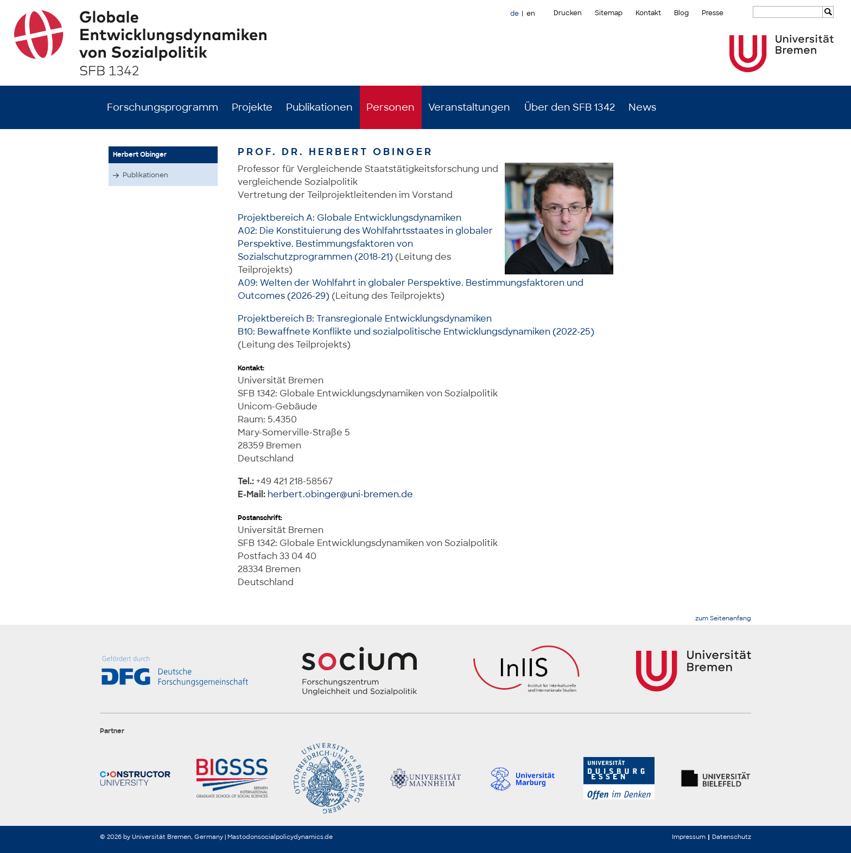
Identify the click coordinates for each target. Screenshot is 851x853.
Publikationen (319, 107)
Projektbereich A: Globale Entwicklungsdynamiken (349, 217)
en (530, 13)
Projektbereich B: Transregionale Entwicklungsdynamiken (365, 318)
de (514, 13)
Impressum (689, 837)
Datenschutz (731, 837)
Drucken (568, 13)
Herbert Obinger (140, 154)
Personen (390, 107)
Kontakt (648, 13)
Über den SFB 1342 (569, 107)
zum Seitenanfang (723, 618)
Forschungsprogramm (162, 107)
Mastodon (242, 837)
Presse (712, 13)
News (642, 107)
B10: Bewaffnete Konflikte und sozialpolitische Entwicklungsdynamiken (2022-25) (416, 331)
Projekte (252, 107)
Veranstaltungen (469, 107)
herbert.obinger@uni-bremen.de (340, 494)
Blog (681, 13)
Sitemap (609, 13)
